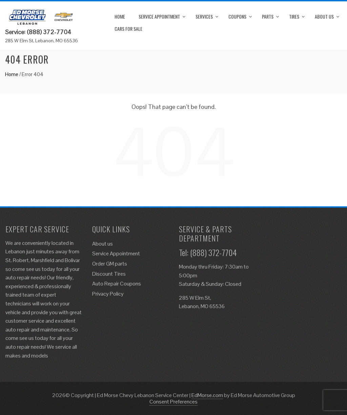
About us (324, 16)
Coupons (237, 16)
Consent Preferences (173, 401)
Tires (294, 16)
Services (204, 16)
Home (120, 16)
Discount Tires (109, 273)
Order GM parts (109, 263)
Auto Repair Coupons (116, 283)
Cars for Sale (128, 28)
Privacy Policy (108, 293)
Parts (267, 16)
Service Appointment (159, 16)
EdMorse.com (207, 395)
